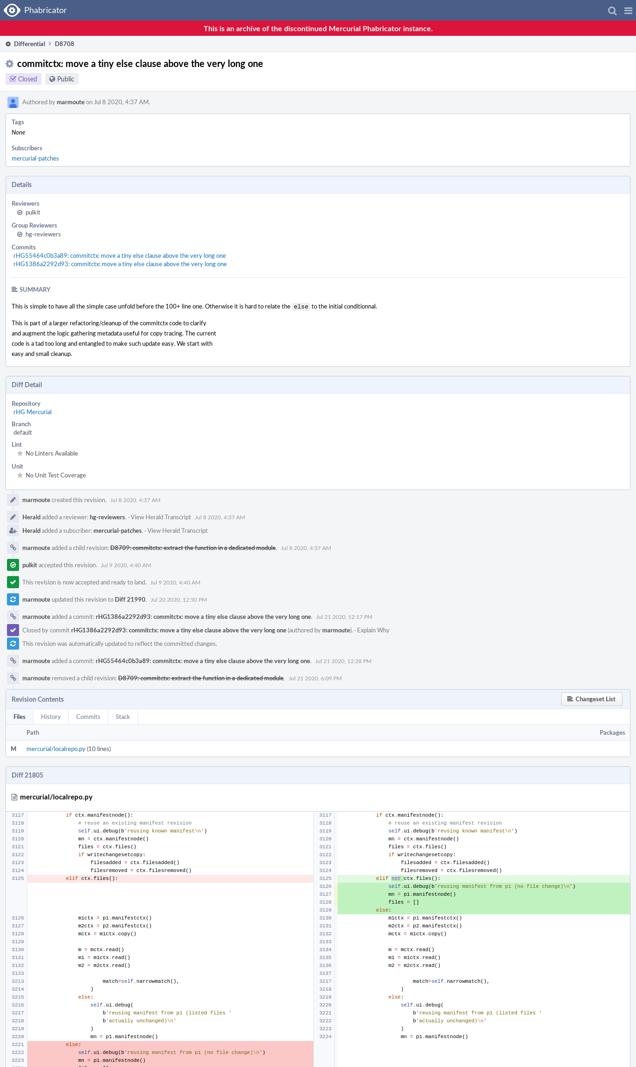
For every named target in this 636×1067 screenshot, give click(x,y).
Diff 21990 (130, 598)
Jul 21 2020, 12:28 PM (343, 660)
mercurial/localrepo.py (56, 748)
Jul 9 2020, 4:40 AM (126, 564)
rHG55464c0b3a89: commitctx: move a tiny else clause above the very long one (119, 255)
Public (65, 78)
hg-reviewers (43, 234)
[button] (628, 10)
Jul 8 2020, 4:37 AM (135, 499)
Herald (31, 516)
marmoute (71, 102)
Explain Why (373, 629)
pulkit (33, 212)
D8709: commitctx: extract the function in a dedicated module (193, 547)
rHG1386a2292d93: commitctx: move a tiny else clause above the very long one (120, 264)
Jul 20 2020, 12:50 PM (179, 598)
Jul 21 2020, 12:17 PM (344, 615)
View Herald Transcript (161, 516)
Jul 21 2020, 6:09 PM (315, 677)
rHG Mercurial (32, 411)
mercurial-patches (35, 158)
